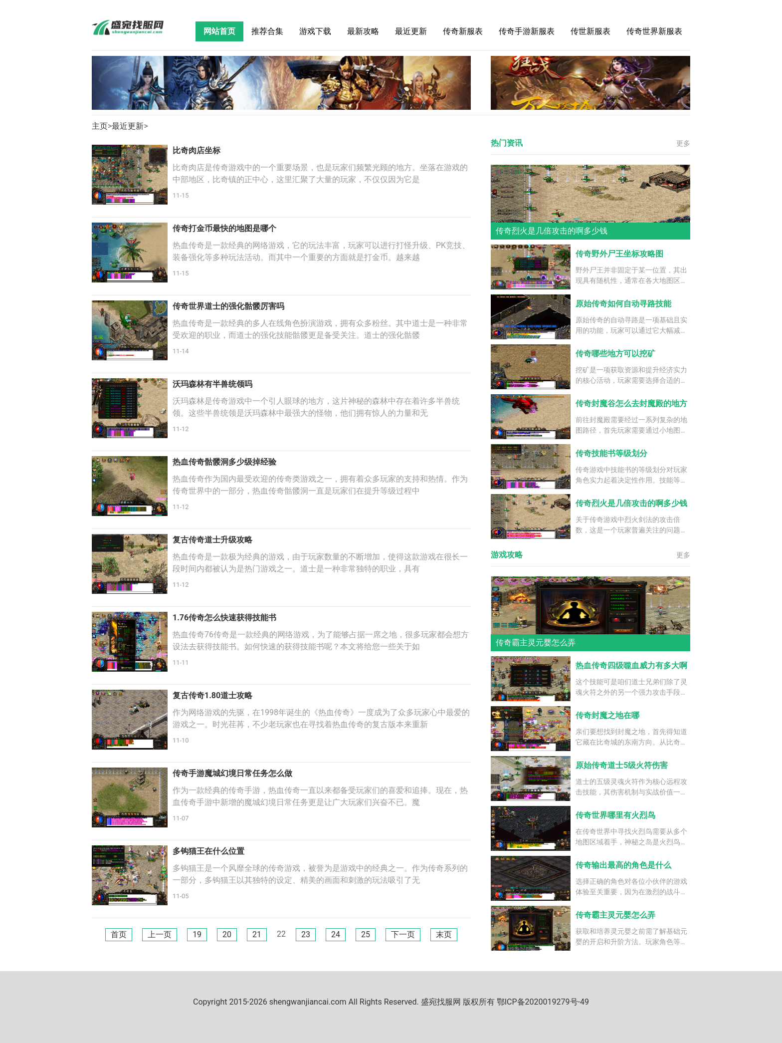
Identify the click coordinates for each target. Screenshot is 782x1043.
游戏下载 (315, 31)
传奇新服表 (463, 31)
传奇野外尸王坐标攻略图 (619, 254)
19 (197, 934)
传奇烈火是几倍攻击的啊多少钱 (631, 503)
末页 (444, 934)
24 (335, 934)
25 (365, 934)
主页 (100, 126)
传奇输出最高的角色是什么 (623, 865)
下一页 (403, 934)
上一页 (160, 934)
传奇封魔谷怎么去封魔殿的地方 (631, 403)
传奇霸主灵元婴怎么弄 (615, 915)
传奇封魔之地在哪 (607, 715)
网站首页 (219, 31)
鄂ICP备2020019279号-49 (543, 1002)
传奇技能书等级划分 (611, 453)
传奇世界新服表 (654, 31)
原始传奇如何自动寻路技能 (623, 303)
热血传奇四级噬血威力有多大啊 (631, 665)
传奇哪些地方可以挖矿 (615, 353)
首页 (119, 934)
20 (226, 934)
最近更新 (411, 31)
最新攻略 (363, 31)
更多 (683, 143)
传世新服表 (590, 31)
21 (256, 934)
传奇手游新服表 (527, 31)
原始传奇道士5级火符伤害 (622, 765)
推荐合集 (267, 31)
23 (305, 934)
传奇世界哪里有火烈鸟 (615, 815)
